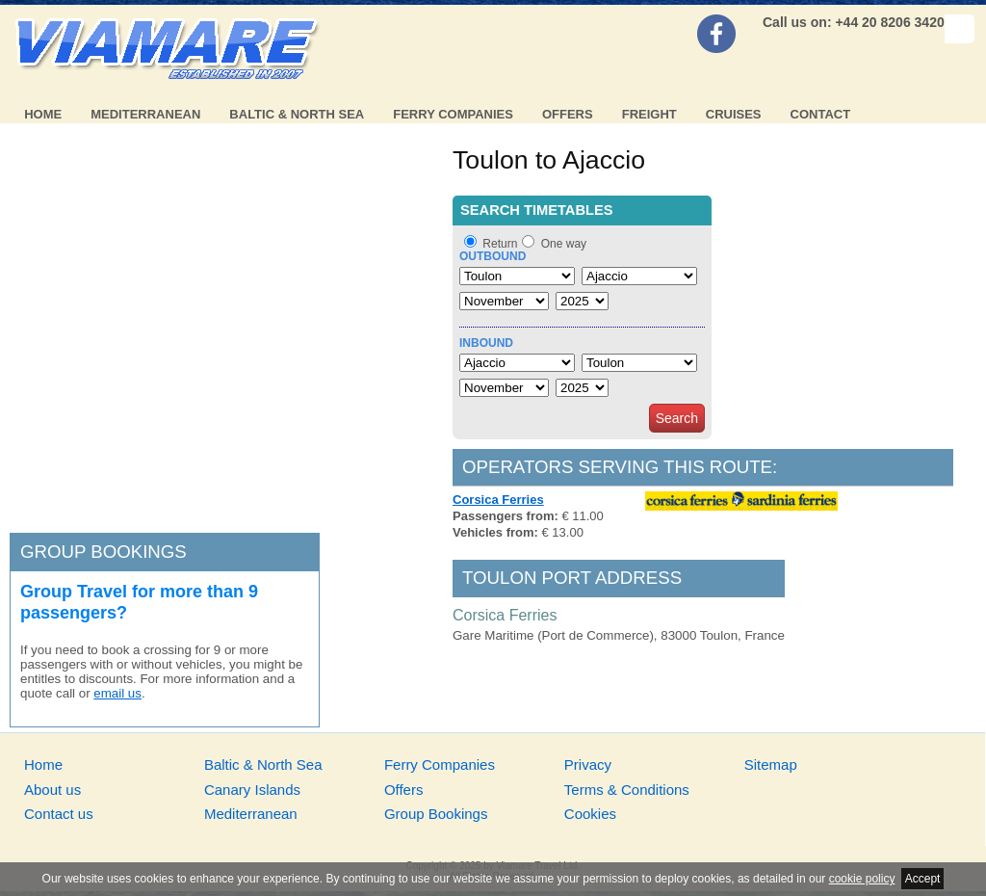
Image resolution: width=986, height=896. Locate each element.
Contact (821, 114)
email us (117, 693)
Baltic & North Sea (296, 114)
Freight (649, 114)
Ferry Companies (453, 114)
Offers (567, 114)
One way (563, 243)
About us (52, 789)
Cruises (734, 114)
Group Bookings (436, 813)
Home (43, 114)
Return (499, 243)
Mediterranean (145, 114)
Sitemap (770, 764)
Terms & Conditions (626, 789)
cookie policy (862, 878)
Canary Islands (252, 789)
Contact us (58, 813)
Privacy (587, 764)
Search (677, 418)
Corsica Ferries (498, 499)
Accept (923, 878)
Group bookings (103, 551)
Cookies (590, 813)
